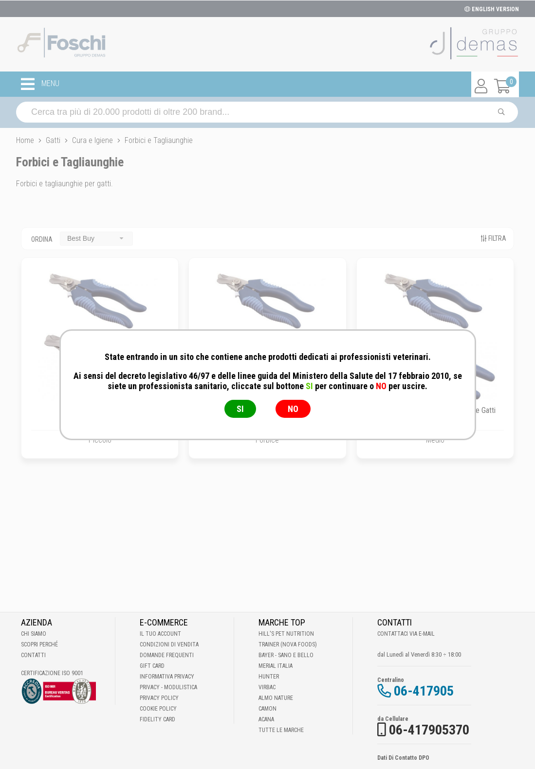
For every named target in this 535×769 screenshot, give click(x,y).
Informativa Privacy (167, 676)
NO (293, 409)
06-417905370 (429, 730)
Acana (266, 719)
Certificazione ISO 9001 (52, 673)
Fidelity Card (157, 719)
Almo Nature (275, 698)
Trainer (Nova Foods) (287, 644)
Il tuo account (160, 633)
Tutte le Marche (281, 730)
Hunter (268, 676)
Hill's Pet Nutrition (286, 633)
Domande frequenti (167, 655)
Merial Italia (275, 665)
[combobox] (96, 239)
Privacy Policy (159, 698)
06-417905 (424, 691)
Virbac (267, 687)
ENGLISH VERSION (491, 9)
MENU (40, 84)
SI (240, 409)
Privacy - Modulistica (168, 687)
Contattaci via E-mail (406, 633)
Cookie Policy (158, 708)
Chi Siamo (33, 633)
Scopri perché (39, 644)
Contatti (33, 655)
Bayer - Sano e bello (286, 655)
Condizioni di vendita (169, 644)
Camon (267, 708)
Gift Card (152, 665)
